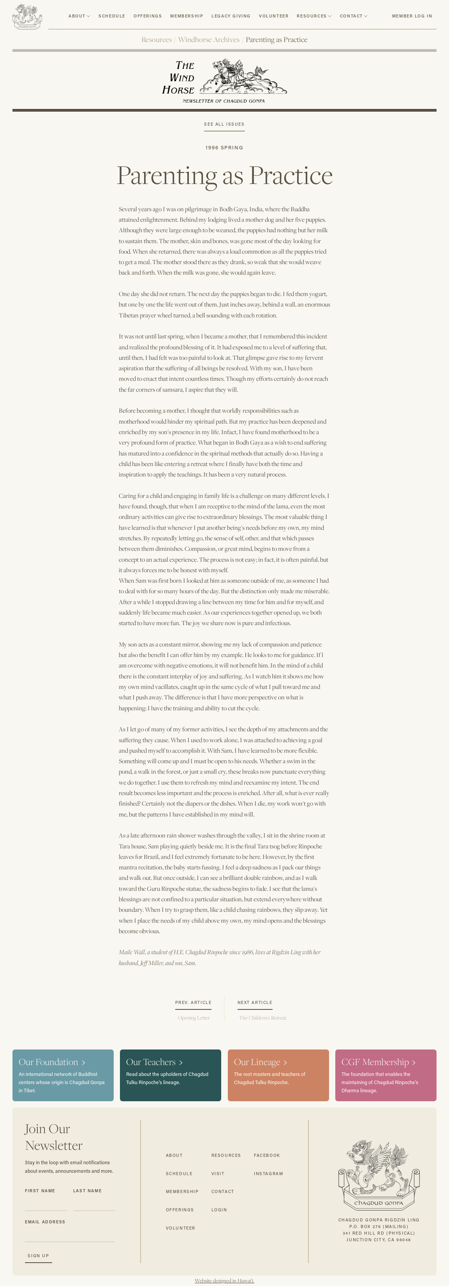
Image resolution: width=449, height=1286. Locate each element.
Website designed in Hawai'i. (224, 1280)
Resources (156, 39)
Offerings (148, 16)
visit (218, 1173)
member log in (412, 16)
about (77, 16)
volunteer (274, 16)
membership (182, 1191)
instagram (268, 1173)
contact (351, 16)
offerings (180, 1209)
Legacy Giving (231, 16)
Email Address (45, 1222)
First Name (40, 1190)
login (219, 1209)
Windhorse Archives (208, 39)
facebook (267, 1155)
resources (312, 16)
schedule (112, 16)
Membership (186, 16)
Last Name (87, 1190)
